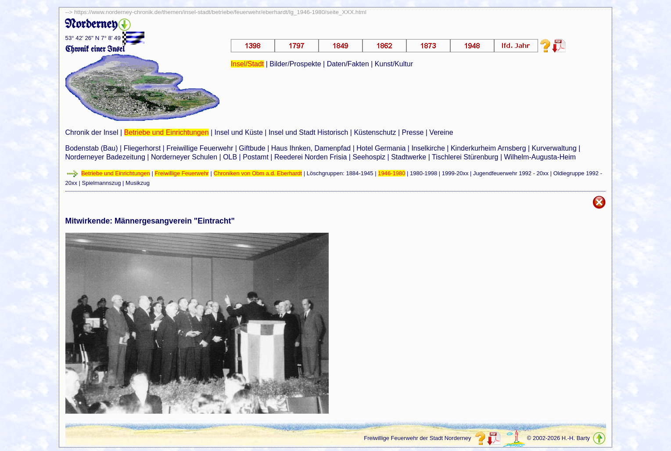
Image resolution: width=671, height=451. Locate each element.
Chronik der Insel (91, 132)
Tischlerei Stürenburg (465, 157)
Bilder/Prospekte (295, 64)
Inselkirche (428, 148)
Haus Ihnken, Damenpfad (311, 148)
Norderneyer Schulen (184, 157)
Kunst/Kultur (394, 64)
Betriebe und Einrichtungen (166, 132)
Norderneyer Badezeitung (105, 157)
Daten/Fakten (348, 64)
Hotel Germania (380, 148)
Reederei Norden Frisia (310, 157)
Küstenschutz (375, 132)
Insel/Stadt (247, 64)
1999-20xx (455, 173)
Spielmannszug (101, 183)
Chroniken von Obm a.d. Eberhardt (258, 173)
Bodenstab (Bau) (91, 148)
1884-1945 (359, 173)
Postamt (256, 157)
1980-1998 (423, 173)
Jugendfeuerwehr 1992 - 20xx (511, 173)
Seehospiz (368, 157)
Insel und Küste (239, 132)
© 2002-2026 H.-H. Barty (558, 438)
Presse (413, 132)
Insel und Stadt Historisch (308, 132)
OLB (230, 157)
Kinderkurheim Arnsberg (488, 148)
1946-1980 (391, 173)
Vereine (441, 132)
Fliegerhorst (142, 148)
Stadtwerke (408, 157)
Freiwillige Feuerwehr (199, 148)
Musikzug (138, 183)
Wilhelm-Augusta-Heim (540, 157)
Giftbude (252, 148)
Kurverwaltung (554, 148)
